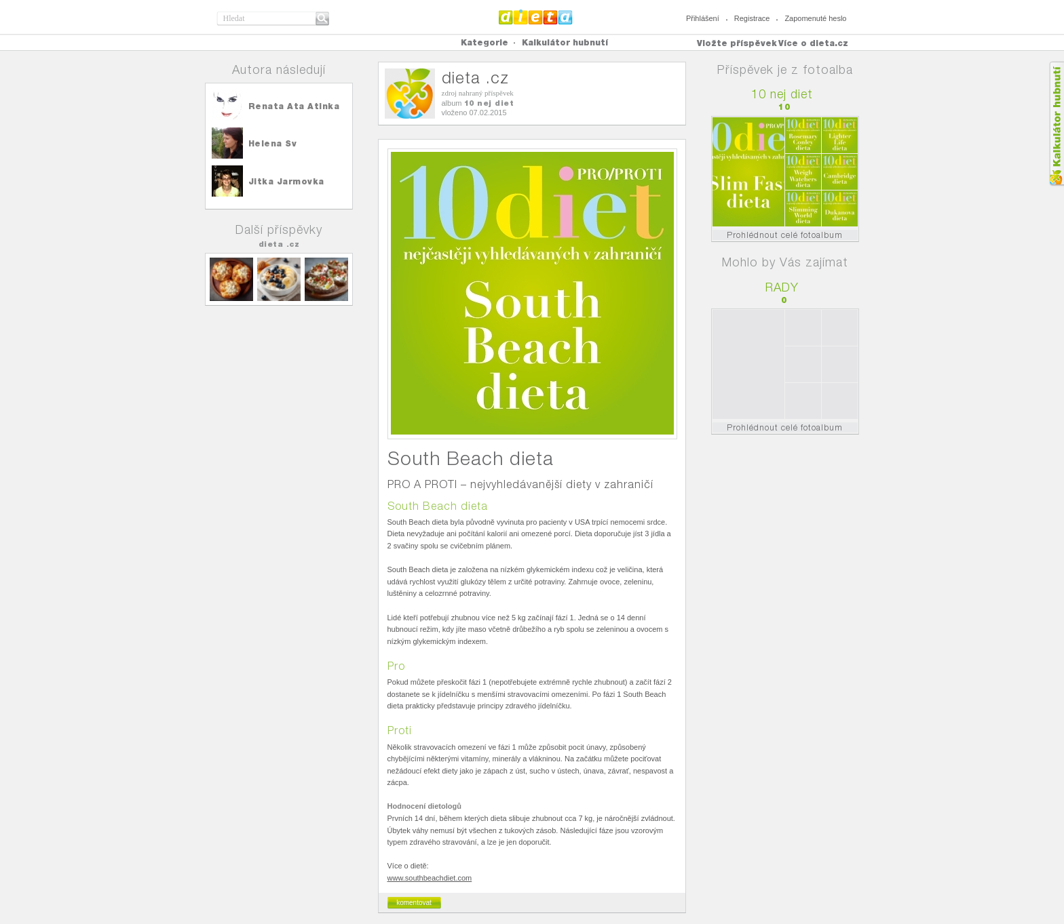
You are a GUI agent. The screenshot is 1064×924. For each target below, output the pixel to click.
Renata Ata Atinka (294, 106)
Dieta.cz (536, 16)
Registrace (752, 18)
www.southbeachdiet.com (429, 878)
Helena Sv (272, 143)
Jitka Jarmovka (286, 181)
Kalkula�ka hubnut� (1056, 123)
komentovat (414, 902)
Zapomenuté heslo (815, 18)
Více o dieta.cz (813, 43)
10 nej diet (489, 103)
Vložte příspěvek (737, 43)
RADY (782, 287)
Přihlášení (702, 18)
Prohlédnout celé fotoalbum (785, 235)
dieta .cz (279, 244)
